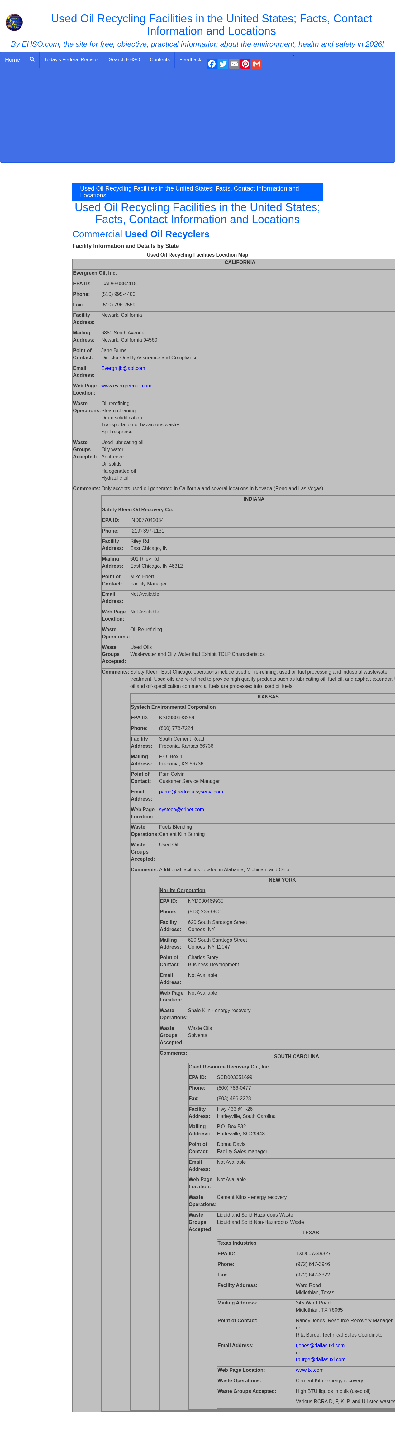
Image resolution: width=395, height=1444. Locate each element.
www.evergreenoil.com (126, 385)
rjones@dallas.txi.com (320, 1345)
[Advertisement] (197, 115)
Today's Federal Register (71, 59)
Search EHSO (124, 59)
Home (12, 60)
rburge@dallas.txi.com (320, 1359)
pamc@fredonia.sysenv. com (191, 791)
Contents (160, 59)
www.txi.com (310, 1370)
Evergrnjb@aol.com (123, 368)
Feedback (190, 59)
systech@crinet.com (181, 809)
